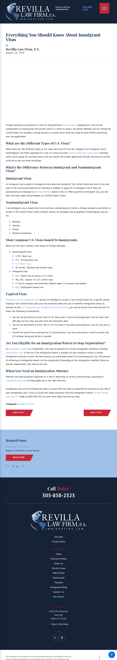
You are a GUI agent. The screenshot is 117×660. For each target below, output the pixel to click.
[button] (111, 654)
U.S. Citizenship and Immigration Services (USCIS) (44, 307)
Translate (58, 582)
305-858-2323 (87, 8)
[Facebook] (62, 638)
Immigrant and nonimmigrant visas (22, 299)
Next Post (96, 412)
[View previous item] (8, 466)
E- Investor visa (23, 263)
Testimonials (59, 577)
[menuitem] (58, 554)
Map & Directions (59, 624)
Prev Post (18, 412)
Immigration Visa (26, 404)
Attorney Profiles (58, 558)
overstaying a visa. (14, 352)
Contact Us (58, 592)
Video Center (58, 572)
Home (58, 554)
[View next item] (21, 466)
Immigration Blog (58, 587)
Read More (19, 457)
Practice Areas (58, 568)
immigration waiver (17, 348)
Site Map (58, 536)
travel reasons (69, 125)
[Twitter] (55, 638)
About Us (58, 563)
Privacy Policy (58, 541)
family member (43, 191)
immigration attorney (16, 380)
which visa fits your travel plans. (83, 152)
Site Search (58, 596)
